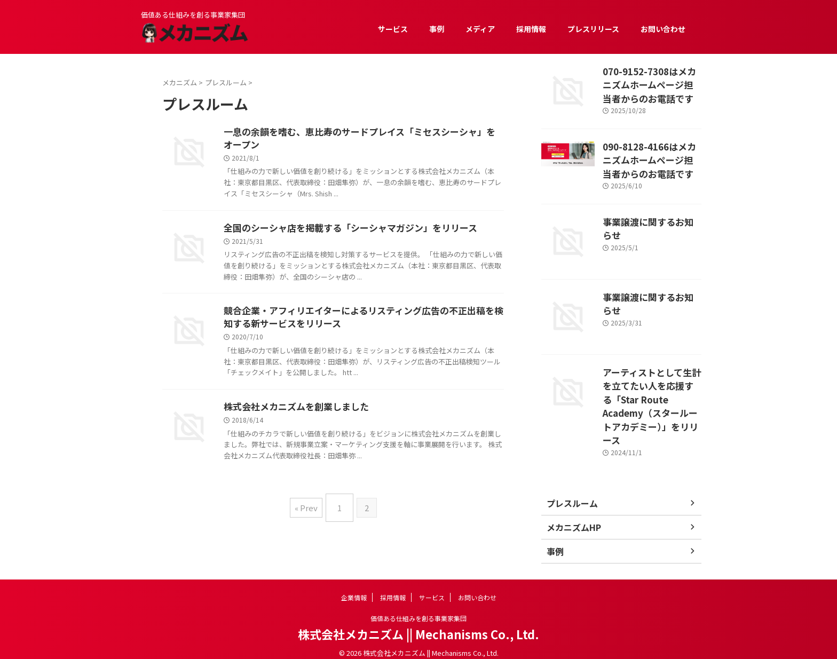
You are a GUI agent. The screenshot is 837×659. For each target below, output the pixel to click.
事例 (436, 28)
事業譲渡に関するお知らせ (647, 215)
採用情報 (531, 28)
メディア (480, 28)
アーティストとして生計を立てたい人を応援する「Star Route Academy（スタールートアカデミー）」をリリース (652, 390)
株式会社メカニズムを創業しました (292, 412)
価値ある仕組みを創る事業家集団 (418, 609)
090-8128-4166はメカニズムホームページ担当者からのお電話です (652, 157)
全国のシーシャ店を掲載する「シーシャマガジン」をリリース (343, 230)
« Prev (308, 509)
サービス (393, 28)
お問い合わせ (663, 28)
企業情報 (354, 588)
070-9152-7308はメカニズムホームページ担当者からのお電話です (652, 82)
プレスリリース (593, 28)
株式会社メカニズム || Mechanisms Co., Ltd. (418, 624)
